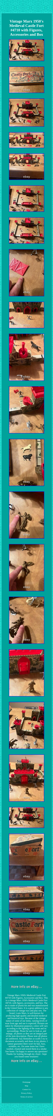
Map (26, 1086)
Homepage (26, 1082)
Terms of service (26, 1097)
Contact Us (26, 1089)
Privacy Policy (26, 1093)
